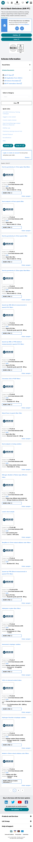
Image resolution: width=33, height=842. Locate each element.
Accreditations (7, 137)
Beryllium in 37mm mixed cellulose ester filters (16, 542)
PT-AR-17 (12, 251)
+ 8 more (7, 777)
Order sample (26, 196)
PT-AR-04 (12, 182)
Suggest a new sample (9, 117)
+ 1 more (7, 632)
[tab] (16, 64)
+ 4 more (7, 706)
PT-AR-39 (12, 459)
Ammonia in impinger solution (11, 644)
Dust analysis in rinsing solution (11, 444)
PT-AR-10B (12, 527)
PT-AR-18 (12, 558)
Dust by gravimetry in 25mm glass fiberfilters (16, 270)
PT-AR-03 (12, 286)
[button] (16, 64)
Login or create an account (11, 153)
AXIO (7, 186)
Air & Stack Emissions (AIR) (15, 184)
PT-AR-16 (12, 429)
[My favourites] (23, 3)
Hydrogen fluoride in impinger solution (14, 717)
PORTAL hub (6, 128)
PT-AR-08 (12, 624)
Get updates (15, 809)
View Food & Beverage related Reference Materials (11, 124)
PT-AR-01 (12, 769)
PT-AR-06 (12, 696)
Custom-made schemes (10, 120)
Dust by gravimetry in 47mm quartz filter (14, 236)
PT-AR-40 (12, 217)
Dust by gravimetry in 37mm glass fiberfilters (16, 167)
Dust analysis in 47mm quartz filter (13, 201)
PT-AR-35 (12, 733)
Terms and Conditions (9, 834)
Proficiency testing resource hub (12, 131)
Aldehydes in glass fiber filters (11, 608)
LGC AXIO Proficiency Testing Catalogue (11, 112)
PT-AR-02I (12, 360)
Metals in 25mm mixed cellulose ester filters (15, 753)
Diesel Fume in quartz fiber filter (12, 413)
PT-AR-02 (12, 323)
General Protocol (8, 134)
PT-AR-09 (12, 394)
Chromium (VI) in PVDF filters (11, 378)
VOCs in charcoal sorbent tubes (11, 680)
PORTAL (15, 35)
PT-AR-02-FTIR (13, 589)
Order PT (16, 39)
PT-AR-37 (12, 660)
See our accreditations (23, 24)
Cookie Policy (25, 834)
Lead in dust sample (8, 511)
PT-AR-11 (12, 493)
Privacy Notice (18, 834)
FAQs (4, 141)
